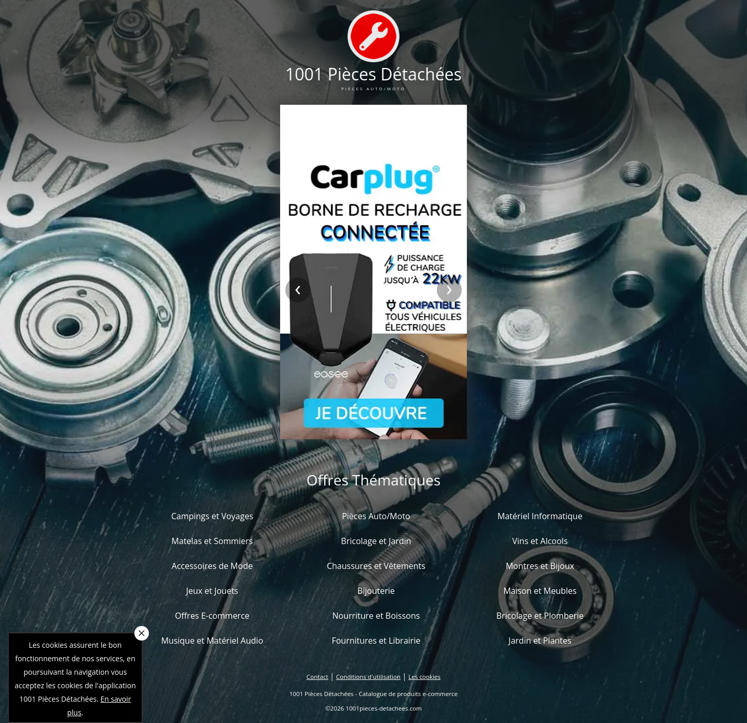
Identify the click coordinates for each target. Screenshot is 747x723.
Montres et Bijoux (540, 566)
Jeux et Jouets (212, 590)
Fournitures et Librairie (375, 640)
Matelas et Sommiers (212, 541)
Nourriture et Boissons (376, 615)
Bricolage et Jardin (376, 541)
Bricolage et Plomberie (540, 615)
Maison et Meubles (539, 590)
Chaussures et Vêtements (376, 566)
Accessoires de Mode (212, 566)
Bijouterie (376, 590)
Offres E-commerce (212, 615)
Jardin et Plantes (539, 640)
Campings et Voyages (212, 516)
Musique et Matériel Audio (212, 640)
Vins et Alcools (540, 541)
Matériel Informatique (540, 516)
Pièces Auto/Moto (376, 516)
